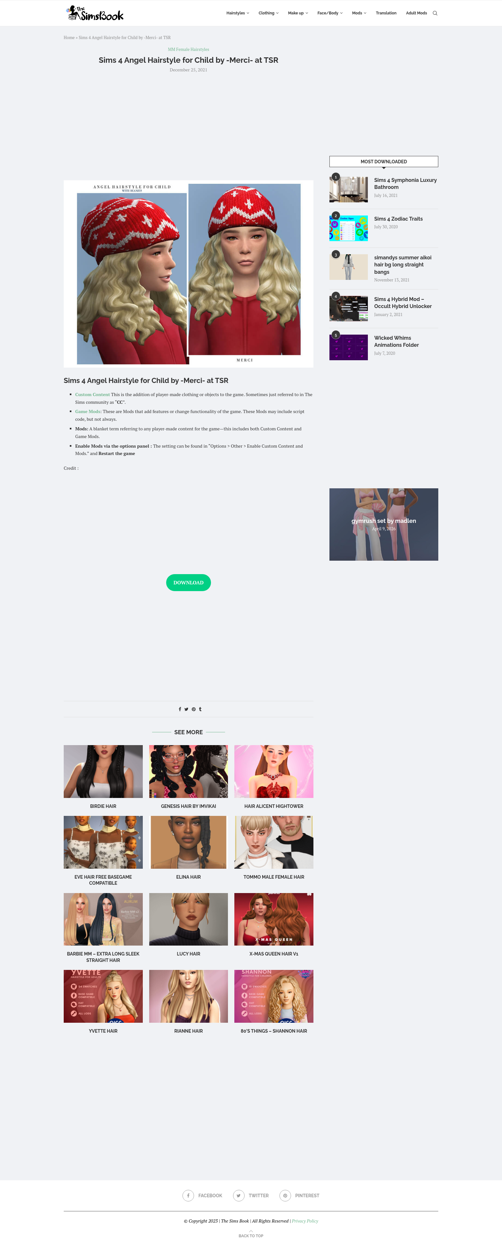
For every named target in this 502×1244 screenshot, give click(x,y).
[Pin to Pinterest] (194, 709)
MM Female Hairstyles (188, 49)
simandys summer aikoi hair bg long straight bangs (403, 265)
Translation (386, 13)
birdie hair (103, 806)
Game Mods (87, 411)
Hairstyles (236, 13)
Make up (296, 13)
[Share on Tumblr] (200, 709)
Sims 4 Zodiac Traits (398, 219)
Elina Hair (188, 877)
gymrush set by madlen (384, 520)
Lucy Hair (188, 953)
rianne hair (188, 1031)
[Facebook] (202, 1195)
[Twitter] (251, 1195)
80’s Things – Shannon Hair (274, 1031)
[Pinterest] (299, 1195)
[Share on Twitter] (186, 709)
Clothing (266, 13)
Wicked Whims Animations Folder (396, 341)
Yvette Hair (103, 1031)
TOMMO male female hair (274, 877)
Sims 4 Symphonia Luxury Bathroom (405, 183)
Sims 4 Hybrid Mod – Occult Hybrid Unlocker (403, 302)
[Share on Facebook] (180, 709)
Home (69, 37)
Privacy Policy (305, 1221)
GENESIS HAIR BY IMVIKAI (188, 806)
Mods (357, 13)
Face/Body (328, 13)
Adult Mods (416, 13)
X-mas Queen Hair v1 (274, 953)
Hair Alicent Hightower (274, 806)
